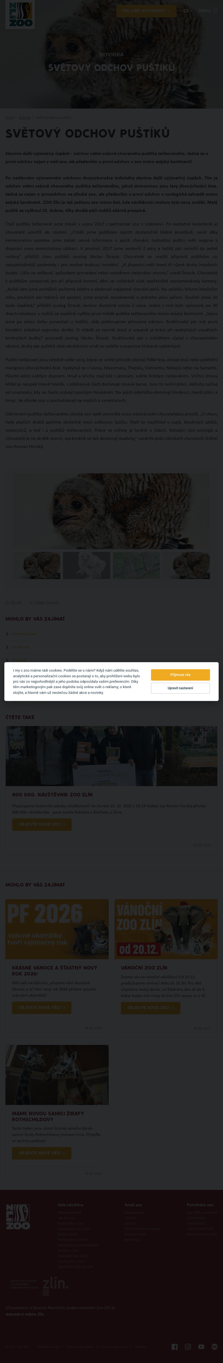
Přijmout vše (180, 675)
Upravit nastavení (180, 688)
